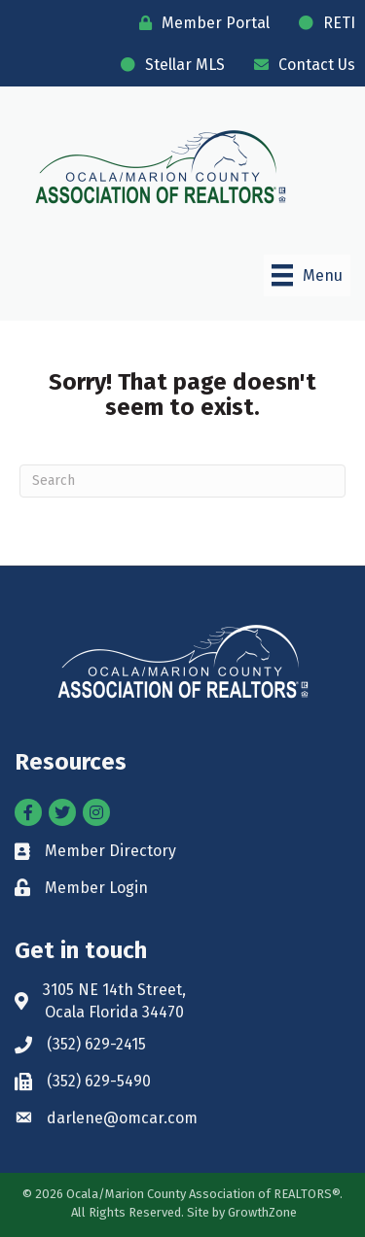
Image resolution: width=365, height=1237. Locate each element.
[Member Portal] (199, 23)
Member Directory (110, 851)
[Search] (182, 481)
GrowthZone (262, 1212)
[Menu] (307, 275)
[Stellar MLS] (168, 64)
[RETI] (322, 23)
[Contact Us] (299, 64)
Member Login (96, 887)
